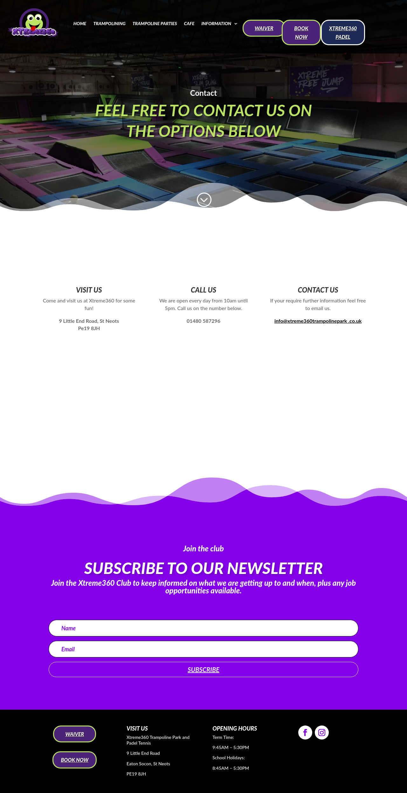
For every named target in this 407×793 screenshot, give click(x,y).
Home (79, 23)
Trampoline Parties (155, 23)
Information (216, 23)
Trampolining (109, 23)
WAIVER (264, 28)
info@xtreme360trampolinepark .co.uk (318, 321)
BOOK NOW (301, 32)
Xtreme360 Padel (343, 32)
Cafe (189, 23)
